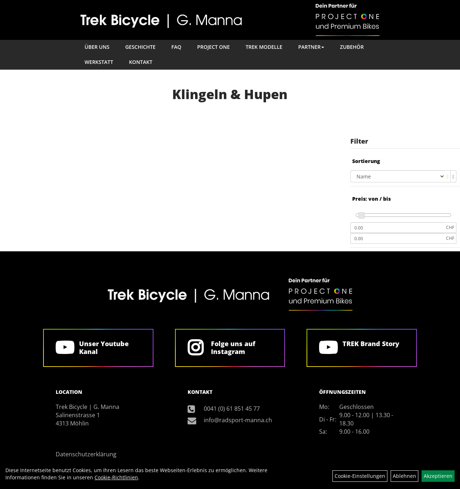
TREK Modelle (263, 46)
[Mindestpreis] (397, 227)
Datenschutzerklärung (86, 454)
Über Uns (96, 46)
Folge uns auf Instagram (233, 347)
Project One (213, 46)
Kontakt (140, 62)
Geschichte (140, 46)
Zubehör (352, 46)
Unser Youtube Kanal (104, 347)
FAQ (176, 46)
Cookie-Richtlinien (116, 477)
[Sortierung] (397, 176)
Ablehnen (404, 475)
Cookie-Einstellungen (360, 475)
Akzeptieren (438, 475)
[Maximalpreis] (397, 238)
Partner (311, 46)
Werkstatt (98, 62)
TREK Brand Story (370, 343)
